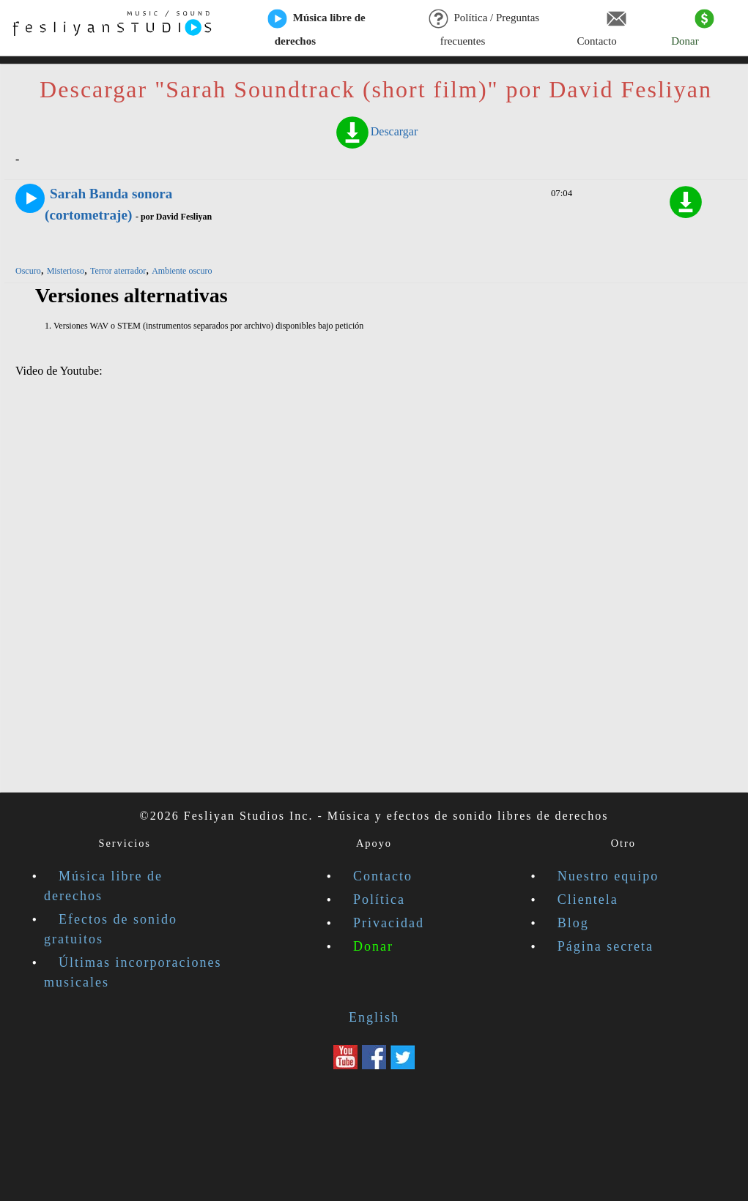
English (374, 1017)
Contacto (601, 29)
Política (379, 899)
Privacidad (388, 923)
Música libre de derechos (316, 29)
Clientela (588, 899)
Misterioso (65, 271)
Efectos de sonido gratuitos (110, 929)
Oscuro (28, 271)
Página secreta (605, 946)
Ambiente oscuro (182, 271)
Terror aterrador (118, 271)
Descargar (376, 131)
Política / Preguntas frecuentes (484, 29)
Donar (692, 29)
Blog (573, 923)
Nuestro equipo (608, 876)
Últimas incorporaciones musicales (132, 972)
